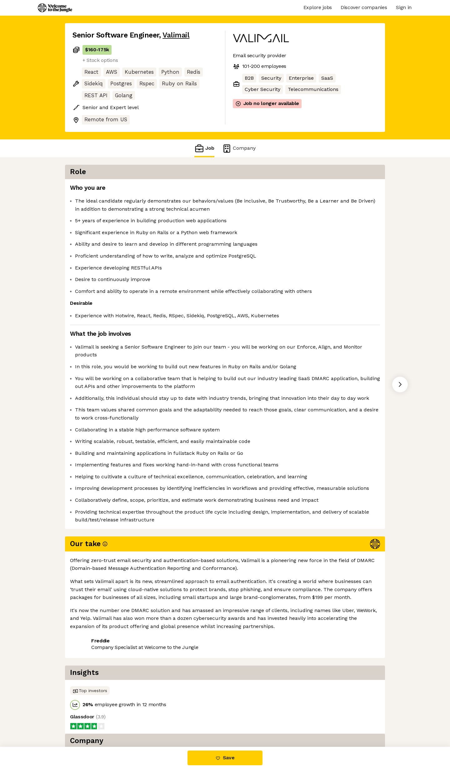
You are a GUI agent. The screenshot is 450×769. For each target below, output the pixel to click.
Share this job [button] (89, 720)
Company (239, 148)
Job (204, 148)
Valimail (175, 35)
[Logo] (55, 7)
